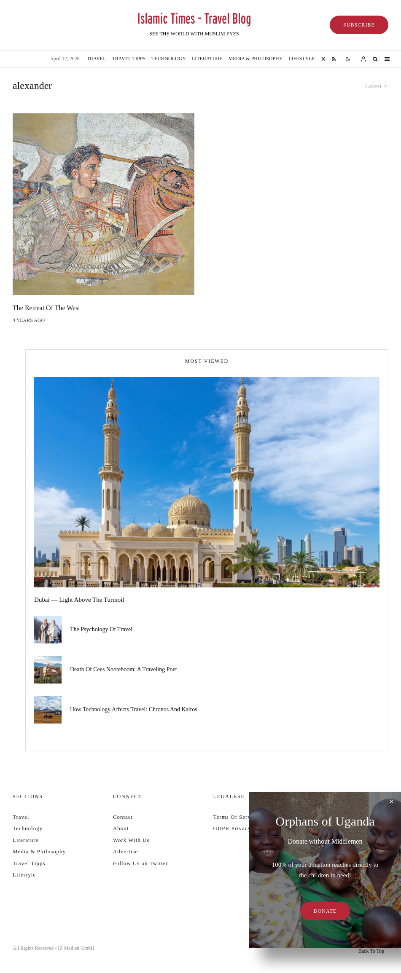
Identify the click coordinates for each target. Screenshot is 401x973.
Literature (207, 59)
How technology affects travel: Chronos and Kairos (133, 712)
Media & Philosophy (256, 59)
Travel (96, 59)
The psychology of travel (101, 629)
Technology (168, 59)
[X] (323, 59)
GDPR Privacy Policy (241, 828)
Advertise (125, 851)
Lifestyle (301, 59)
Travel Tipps (128, 59)
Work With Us (131, 840)
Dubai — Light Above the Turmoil (79, 599)
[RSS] (334, 59)
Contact (123, 817)
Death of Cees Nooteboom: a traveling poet (123, 670)
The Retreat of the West (46, 307)
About (121, 828)
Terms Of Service (236, 817)
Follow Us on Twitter (140, 863)
